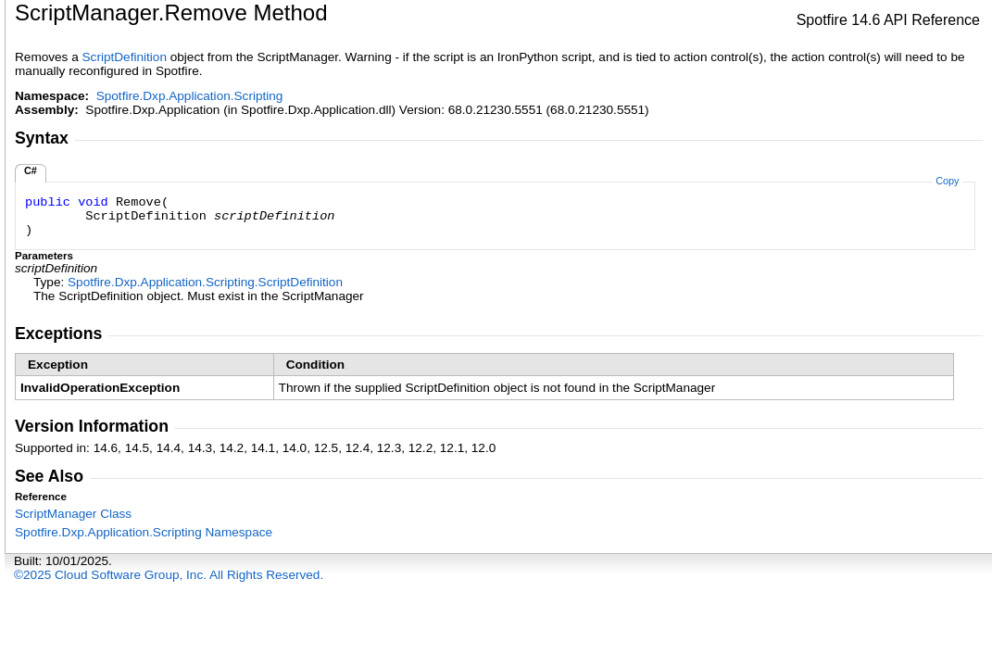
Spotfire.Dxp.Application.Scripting (189, 96)
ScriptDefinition (124, 57)
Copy (947, 180)
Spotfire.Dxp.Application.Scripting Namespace (143, 532)
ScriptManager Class (73, 514)
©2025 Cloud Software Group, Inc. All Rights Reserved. (168, 575)
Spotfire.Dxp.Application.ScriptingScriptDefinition (205, 282)
